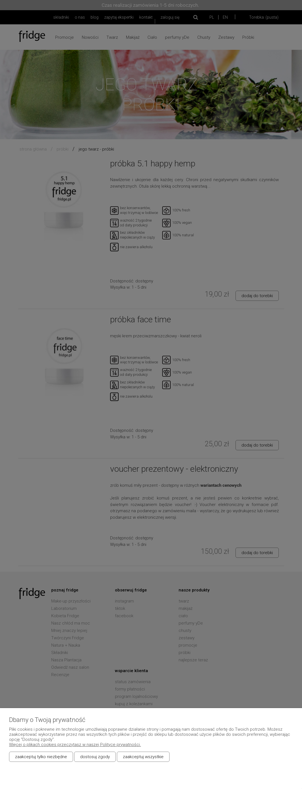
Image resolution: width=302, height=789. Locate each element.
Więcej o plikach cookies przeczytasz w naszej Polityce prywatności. (75, 744)
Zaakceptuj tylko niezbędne (41, 756)
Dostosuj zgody (95, 756)
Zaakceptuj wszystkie (143, 756)
